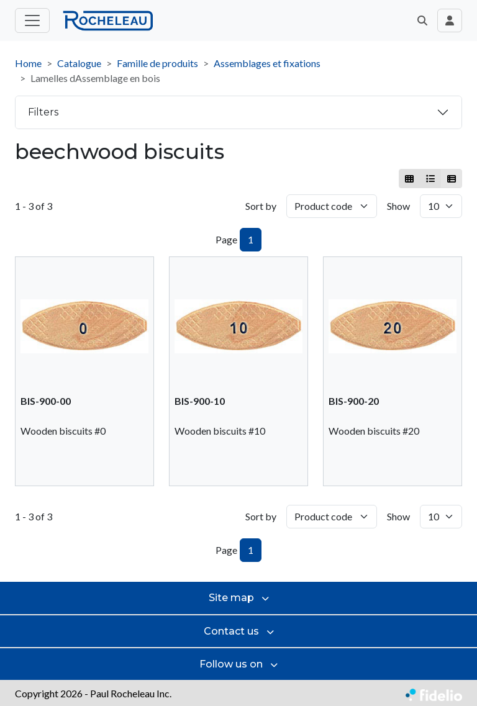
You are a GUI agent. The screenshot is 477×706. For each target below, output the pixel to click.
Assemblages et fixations (267, 63)
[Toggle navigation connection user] (449, 20)
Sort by (260, 206)
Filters (43, 112)
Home (28, 63)
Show (398, 206)
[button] (422, 20)
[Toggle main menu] (32, 20)
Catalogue (79, 63)
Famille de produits (157, 63)
